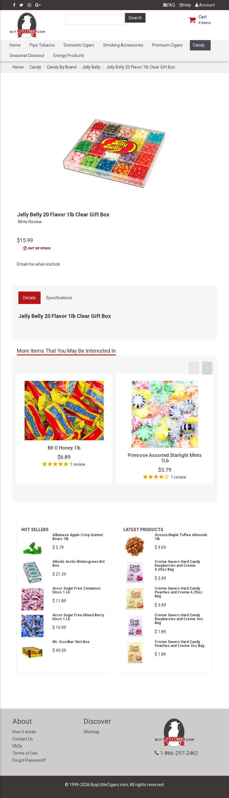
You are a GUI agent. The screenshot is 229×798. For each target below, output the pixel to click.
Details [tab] (29, 297)
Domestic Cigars (79, 45)
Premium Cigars (167, 45)
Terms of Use (25, 753)
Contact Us (22, 739)
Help (185, 5)
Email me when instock (38, 264)
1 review (78, 464)
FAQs (17, 746)
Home (15, 45)
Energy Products (68, 55)
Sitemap (92, 731)
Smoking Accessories (123, 45)
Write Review (30, 221)
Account (205, 5)
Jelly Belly (91, 67)
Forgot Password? (29, 760)
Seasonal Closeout (26, 55)
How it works (24, 731)
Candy (199, 45)
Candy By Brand (61, 67)
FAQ (169, 5)
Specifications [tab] (59, 297)
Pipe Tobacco (42, 45)
